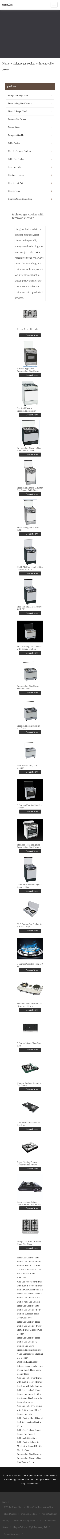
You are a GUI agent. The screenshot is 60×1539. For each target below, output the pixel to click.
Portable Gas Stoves (17, 119)
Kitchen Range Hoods (27, 1366)
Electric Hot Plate (16, 183)
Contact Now (31, 335)
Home (5, 63)
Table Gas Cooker (16, 159)
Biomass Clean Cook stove (20, 199)
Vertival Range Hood (17, 111)
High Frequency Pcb (38, 1527)
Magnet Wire (19, 1527)
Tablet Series (14, 143)
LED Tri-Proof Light (13, 1507)
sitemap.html (33, 1483)
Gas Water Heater (16, 175)
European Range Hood (18, 95)
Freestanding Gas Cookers (20, 103)
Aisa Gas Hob (14, 167)
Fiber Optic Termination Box (40, 1507)
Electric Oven (14, 191)
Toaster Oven (14, 127)
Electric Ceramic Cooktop (19, 151)
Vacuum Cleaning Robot (24, 1520)
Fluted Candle (10, 1514)
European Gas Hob (16, 135)
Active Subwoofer (12, 1534)
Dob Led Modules (29, 1514)
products (11, 86)
